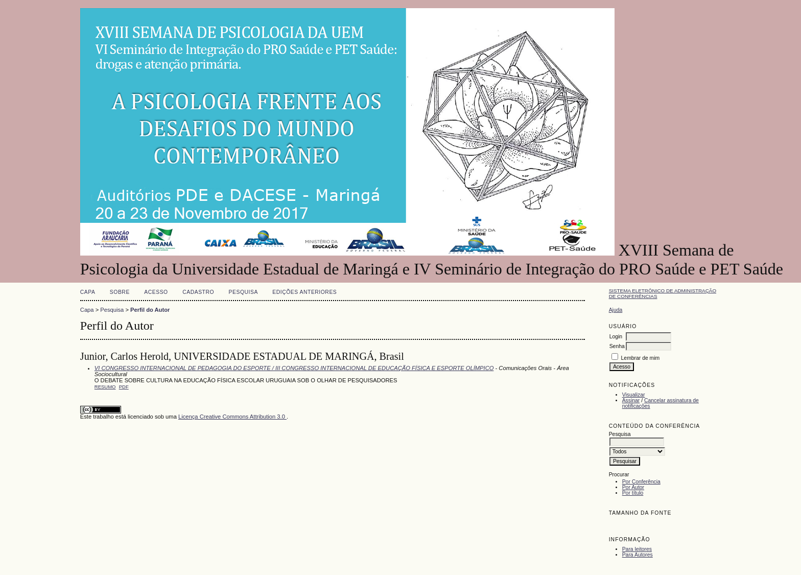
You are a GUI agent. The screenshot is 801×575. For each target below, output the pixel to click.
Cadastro (198, 292)
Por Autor (633, 487)
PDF (124, 386)
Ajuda (616, 310)
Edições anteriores (304, 292)
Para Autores (637, 555)
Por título (633, 493)
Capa (88, 292)
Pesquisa (243, 292)
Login (615, 336)
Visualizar (633, 395)
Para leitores (637, 549)
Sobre (120, 292)
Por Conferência (641, 482)
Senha (617, 346)
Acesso (156, 292)
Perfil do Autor (150, 310)
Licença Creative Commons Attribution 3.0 (232, 416)
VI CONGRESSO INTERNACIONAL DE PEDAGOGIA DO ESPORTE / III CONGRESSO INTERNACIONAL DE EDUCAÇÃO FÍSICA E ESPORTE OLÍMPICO (294, 368)
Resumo (105, 386)
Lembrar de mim (640, 358)
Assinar (631, 400)
